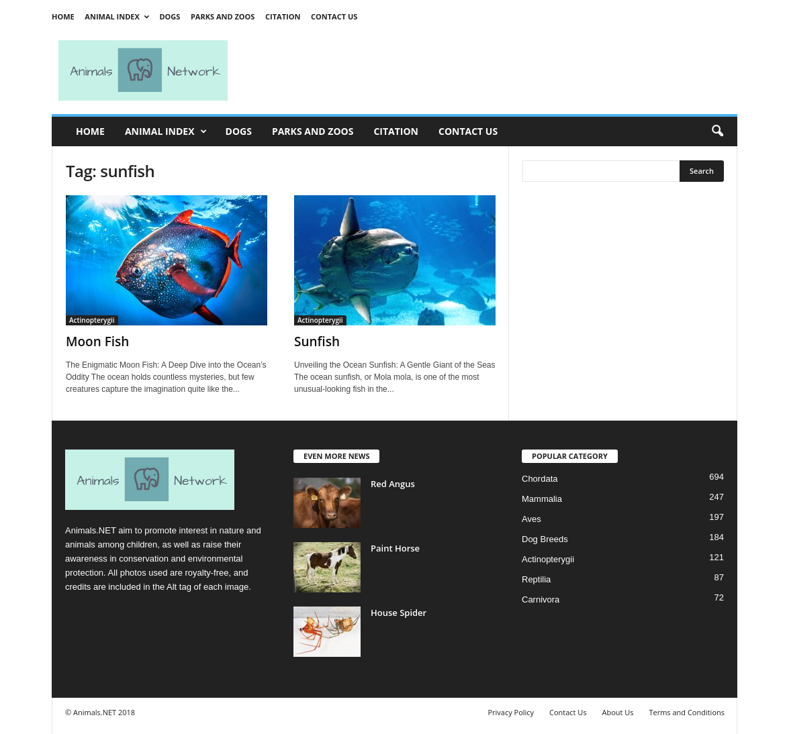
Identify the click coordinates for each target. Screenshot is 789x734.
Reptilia (536, 579)
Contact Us (334, 16)
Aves (531, 519)
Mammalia (542, 499)
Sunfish (317, 341)
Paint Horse (395, 548)
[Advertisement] (488, 70)
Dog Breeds (545, 539)
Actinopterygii (92, 320)
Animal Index (116, 16)
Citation (282, 16)
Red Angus (393, 484)
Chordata (539, 479)
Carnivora (540, 599)
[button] (717, 131)
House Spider (398, 613)
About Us (617, 712)
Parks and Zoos (222, 16)
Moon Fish (97, 341)
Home (63, 16)
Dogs (169, 16)
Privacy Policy (511, 712)
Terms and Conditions (687, 712)
